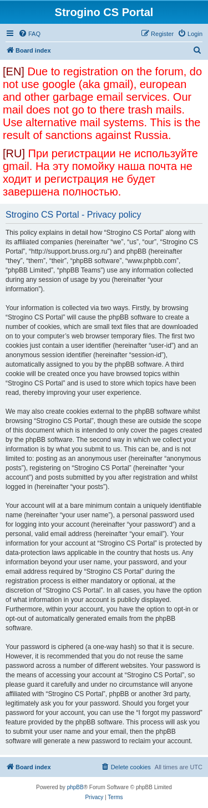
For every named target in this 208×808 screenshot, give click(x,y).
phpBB (75, 787)
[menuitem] (29, 33)
